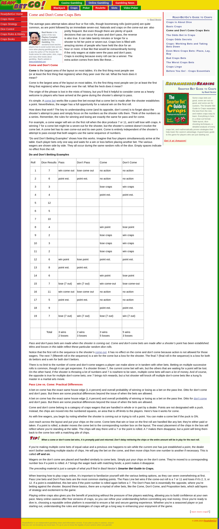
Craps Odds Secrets (179, 39)
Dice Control (7, 29)
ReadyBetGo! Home (12, 14)
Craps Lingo (174, 66)
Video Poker (131, 7)
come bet (50, 100)
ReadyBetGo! (210, 520)
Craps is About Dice (179, 22)
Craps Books (8, 39)
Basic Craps (174, 26)
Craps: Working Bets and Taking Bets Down (187, 45)
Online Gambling (99, 2)
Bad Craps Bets (176, 58)
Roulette (100, 7)
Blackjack (59, 7)
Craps (74, 7)
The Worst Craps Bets (180, 62)
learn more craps (199, 512)
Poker (86, 7)
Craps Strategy (9, 24)
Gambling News (124, 2)
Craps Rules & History (13, 34)
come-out (101, 352)
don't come (200, 398)
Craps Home (7, 19)
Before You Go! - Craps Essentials (188, 71)
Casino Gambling (71, 2)
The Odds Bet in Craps (180, 35)
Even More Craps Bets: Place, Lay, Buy (188, 52)
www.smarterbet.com (37, 62)
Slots (114, 7)
